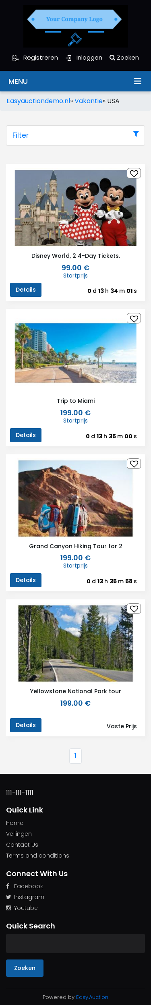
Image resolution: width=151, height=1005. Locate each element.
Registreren (35, 57)
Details (26, 290)
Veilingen (19, 834)
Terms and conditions (37, 856)
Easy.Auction (92, 997)
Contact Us (22, 845)
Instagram (25, 897)
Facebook (24, 886)
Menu (137, 80)
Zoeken (124, 57)
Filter (75, 135)
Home (14, 823)
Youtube (22, 908)
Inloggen (83, 57)
